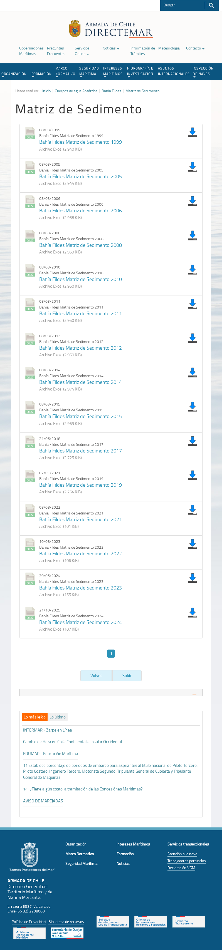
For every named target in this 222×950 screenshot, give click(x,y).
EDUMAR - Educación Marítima (50, 754)
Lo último (58, 717)
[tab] (111, 692)
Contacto (195, 48)
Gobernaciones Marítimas (31, 50)
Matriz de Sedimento (142, 91)
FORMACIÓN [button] (41, 74)
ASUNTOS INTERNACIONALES (174, 71)
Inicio (46, 91)
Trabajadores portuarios (186, 860)
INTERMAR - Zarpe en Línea (47, 730)
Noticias (111, 48)
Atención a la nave (182, 853)
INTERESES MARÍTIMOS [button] (113, 72)
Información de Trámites (142, 50)
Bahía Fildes (111, 91)
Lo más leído (35, 717)
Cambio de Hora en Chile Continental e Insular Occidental (72, 742)
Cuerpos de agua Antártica (76, 91)
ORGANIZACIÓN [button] (14, 74)
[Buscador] (181, 4)
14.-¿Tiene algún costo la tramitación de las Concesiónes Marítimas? (83, 789)
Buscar (211, 5)
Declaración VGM (181, 867)
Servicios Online (82, 50)
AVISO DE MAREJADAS (43, 801)
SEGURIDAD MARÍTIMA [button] (89, 72)
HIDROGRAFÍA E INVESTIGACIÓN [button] (140, 72)
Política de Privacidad (29, 921)
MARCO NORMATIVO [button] (65, 72)
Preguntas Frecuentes (56, 50)
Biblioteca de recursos (66, 921)
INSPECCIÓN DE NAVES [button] (203, 72)
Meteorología (169, 48)
